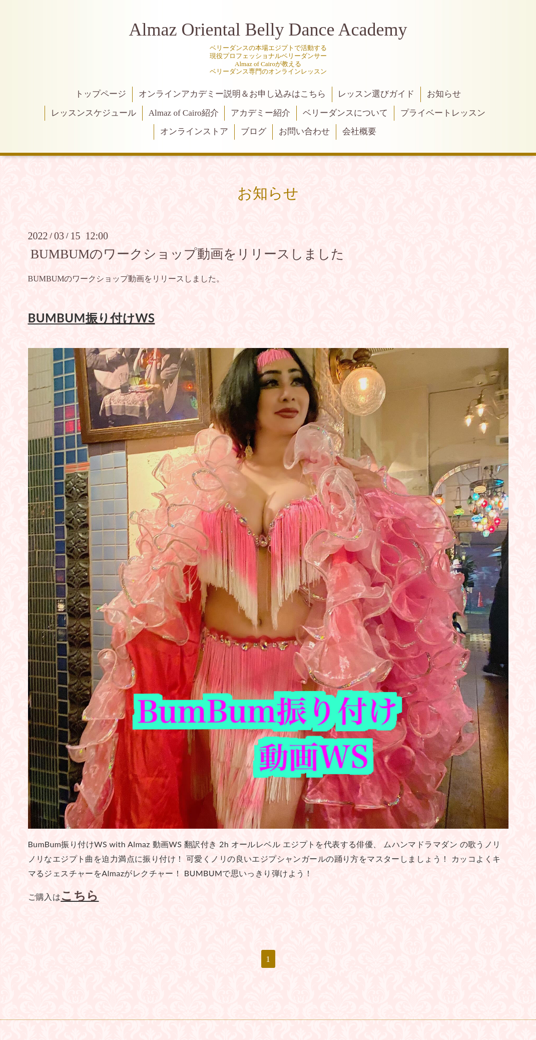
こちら (80, 895)
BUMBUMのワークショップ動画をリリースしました (187, 253)
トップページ (100, 94)
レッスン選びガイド (376, 94)
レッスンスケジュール (93, 113)
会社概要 (359, 131)
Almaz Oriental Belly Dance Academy (268, 30)
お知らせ (444, 94)
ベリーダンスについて (345, 113)
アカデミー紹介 (260, 113)
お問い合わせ (304, 131)
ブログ (253, 131)
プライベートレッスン (442, 113)
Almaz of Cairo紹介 (184, 113)
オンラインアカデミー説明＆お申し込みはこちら (232, 94)
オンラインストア (194, 131)
